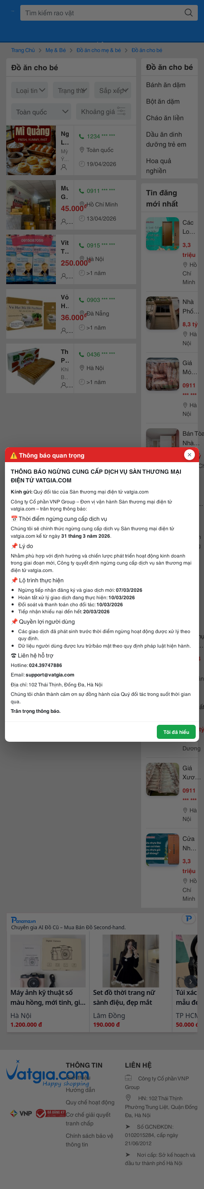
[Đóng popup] (189, 454)
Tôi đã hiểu (176, 731)
